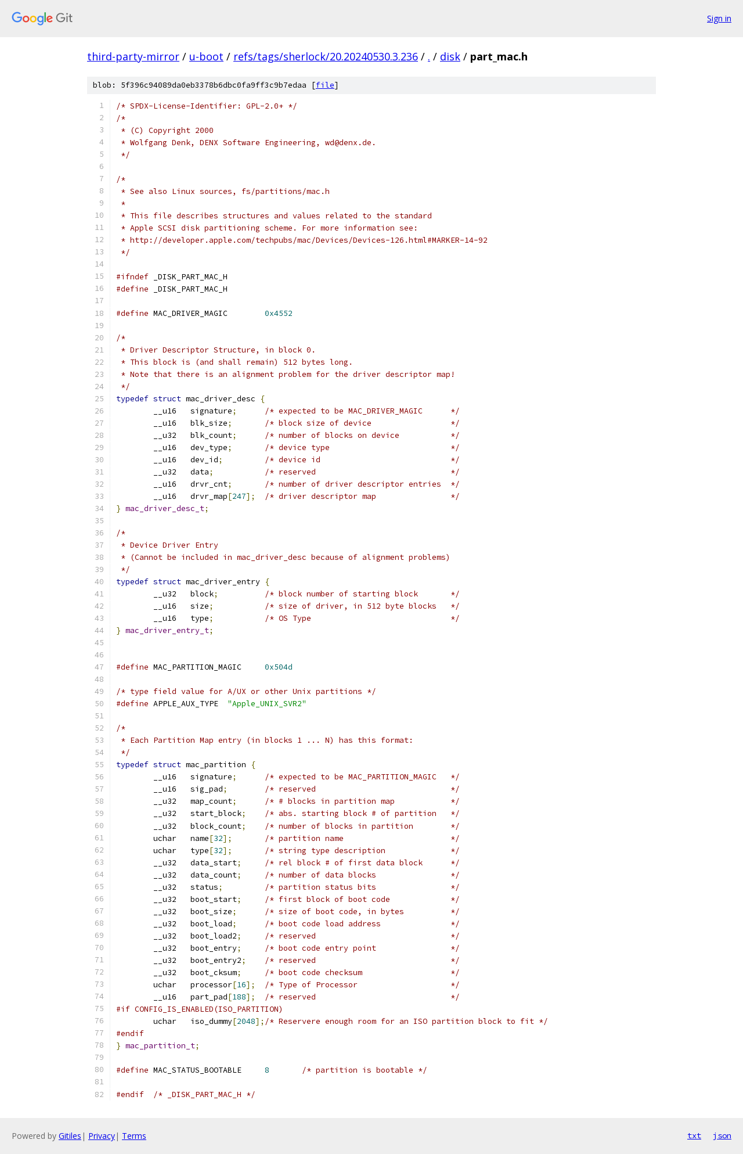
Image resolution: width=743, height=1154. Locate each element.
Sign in (719, 18)
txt (694, 1135)
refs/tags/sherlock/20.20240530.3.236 (325, 56)
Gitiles (70, 1135)
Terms (134, 1135)
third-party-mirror (133, 56)
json (722, 1135)
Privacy (101, 1135)
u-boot (206, 56)
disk (450, 56)
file (325, 85)
